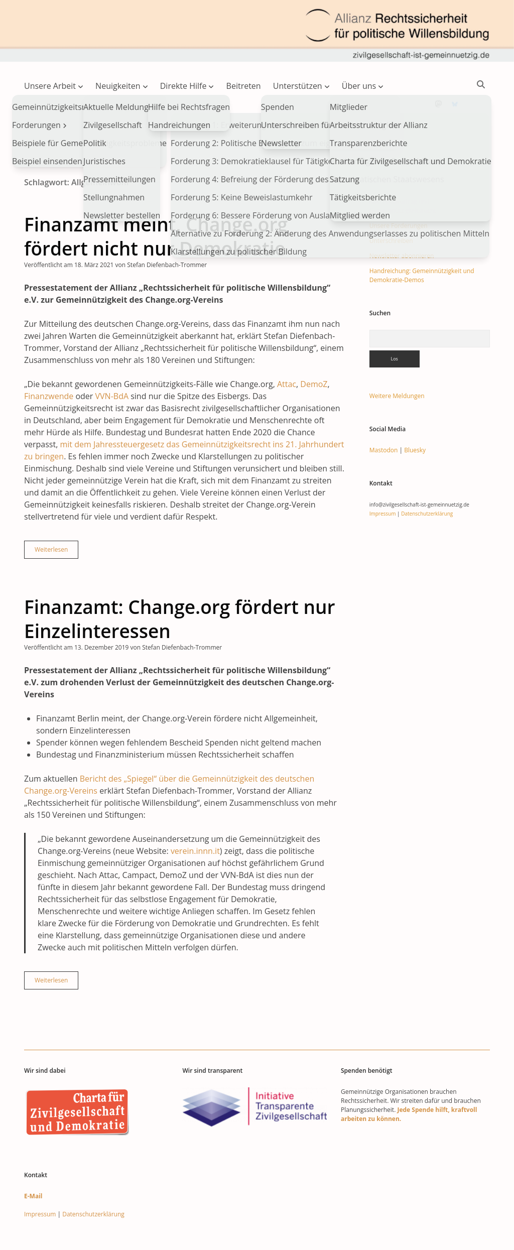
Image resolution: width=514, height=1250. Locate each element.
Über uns (359, 85)
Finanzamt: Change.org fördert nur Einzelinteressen (179, 586)
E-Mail (33, 1164)
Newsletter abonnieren (401, 223)
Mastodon (383, 418)
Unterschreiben (391, 208)
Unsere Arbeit (50, 85)
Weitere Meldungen (397, 363)
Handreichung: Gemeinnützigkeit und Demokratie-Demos (421, 243)
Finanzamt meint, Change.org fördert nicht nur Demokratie (156, 204)
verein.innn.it (195, 818)
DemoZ (313, 351)
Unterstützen (297, 85)
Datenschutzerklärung (427, 481)
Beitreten (243, 85)
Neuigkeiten (118, 85)
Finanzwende (48, 363)
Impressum (382, 481)
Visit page (257, 31)
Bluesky (415, 418)
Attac (286, 351)
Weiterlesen (56, 520)
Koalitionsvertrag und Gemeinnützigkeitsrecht (402, 174)
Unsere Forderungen (398, 193)
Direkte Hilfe (183, 85)
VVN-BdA (112, 363)
